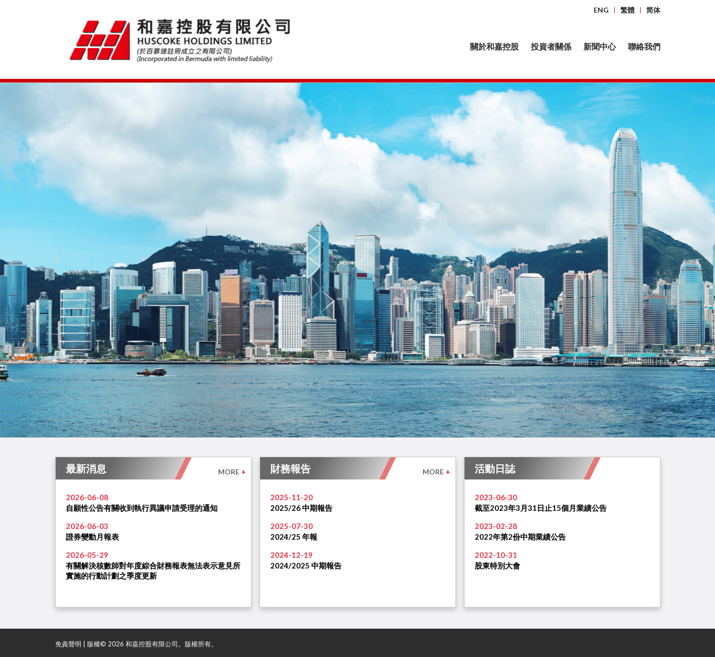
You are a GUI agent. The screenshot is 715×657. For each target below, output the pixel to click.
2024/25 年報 (293, 536)
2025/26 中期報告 (301, 507)
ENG (601, 10)
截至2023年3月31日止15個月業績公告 (541, 507)
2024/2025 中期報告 (306, 565)
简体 (653, 10)
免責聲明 (68, 644)
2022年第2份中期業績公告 (520, 536)
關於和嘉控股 (494, 46)
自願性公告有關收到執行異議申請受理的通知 (142, 507)
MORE (232, 471)
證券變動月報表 (92, 536)
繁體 (627, 10)
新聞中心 (599, 46)
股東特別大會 (497, 565)
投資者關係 (551, 46)
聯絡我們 (644, 46)
